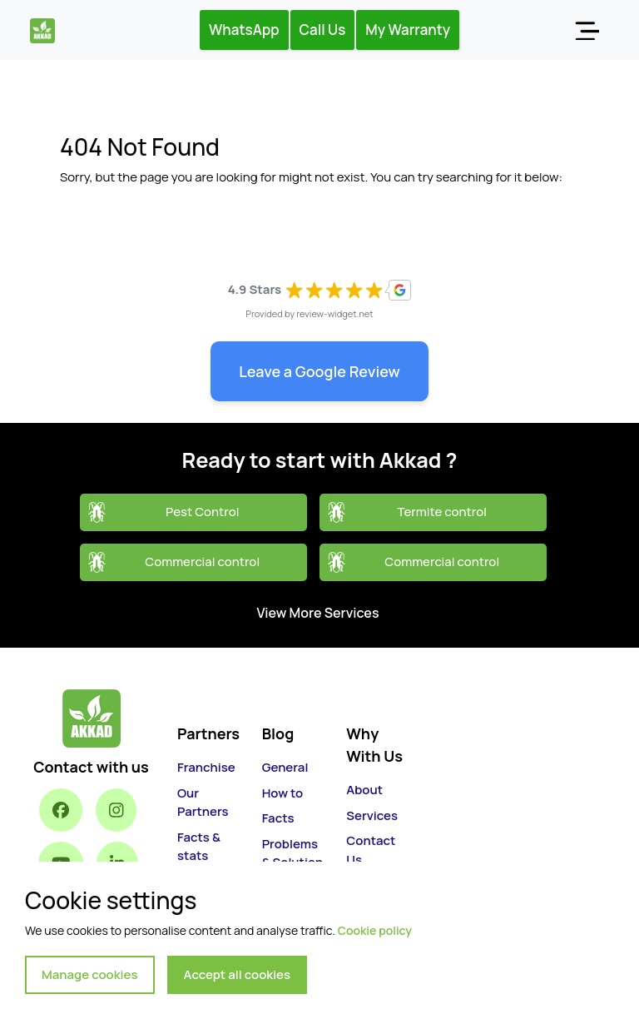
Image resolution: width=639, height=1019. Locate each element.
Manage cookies (90, 974)
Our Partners (202, 802)
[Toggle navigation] (586, 30)
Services (372, 815)
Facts (278, 818)
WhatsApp (244, 29)
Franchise (206, 767)
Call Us (323, 29)
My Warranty (407, 29)
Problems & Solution (293, 853)
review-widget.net (335, 313)
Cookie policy (375, 930)
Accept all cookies (237, 974)
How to (282, 793)
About (364, 789)
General (285, 767)
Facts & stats (198, 846)
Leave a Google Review (319, 371)
